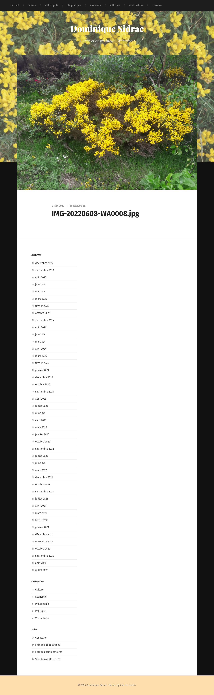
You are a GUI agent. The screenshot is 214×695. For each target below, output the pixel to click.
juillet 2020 (41, 570)
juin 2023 (40, 413)
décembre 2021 (44, 477)
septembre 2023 (44, 391)
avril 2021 (40, 505)
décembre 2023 (44, 377)
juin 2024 (40, 334)
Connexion (41, 637)
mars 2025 (41, 298)
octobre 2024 (42, 312)
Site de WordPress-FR (47, 659)
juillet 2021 (41, 498)
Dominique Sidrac (107, 28)
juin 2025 (40, 284)
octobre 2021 (42, 484)
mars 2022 (41, 470)
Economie (95, 5)
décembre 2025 (44, 263)
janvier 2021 (42, 527)
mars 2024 (41, 355)
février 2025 (42, 305)
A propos (157, 5)
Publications (136, 5)
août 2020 (40, 562)
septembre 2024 (44, 320)
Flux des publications (47, 644)
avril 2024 (40, 348)
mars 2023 (41, 427)
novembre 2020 (44, 541)
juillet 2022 (41, 455)
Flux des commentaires (48, 651)
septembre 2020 (44, 555)
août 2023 (40, 398)
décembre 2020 (44, 534)
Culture (32, 5)
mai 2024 (40, 341)
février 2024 (42, 362)
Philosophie (51, 5)
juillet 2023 (41, 405)
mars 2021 (41, 513)
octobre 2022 (42, 441)
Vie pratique (74, 5)
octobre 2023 (42, 384)
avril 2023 (40, 420)
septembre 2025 (44, 270)
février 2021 (41, 520)
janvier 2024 (42, 370)
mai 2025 (40, 291)
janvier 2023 (42, 434)
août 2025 (40, 277)
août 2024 (40, 327)
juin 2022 (40, 463)
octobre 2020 (42, 548)
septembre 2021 (44, 491)
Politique (114, 5)
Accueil (15, 5)
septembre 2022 (44, 448)
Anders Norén (128, 685)
